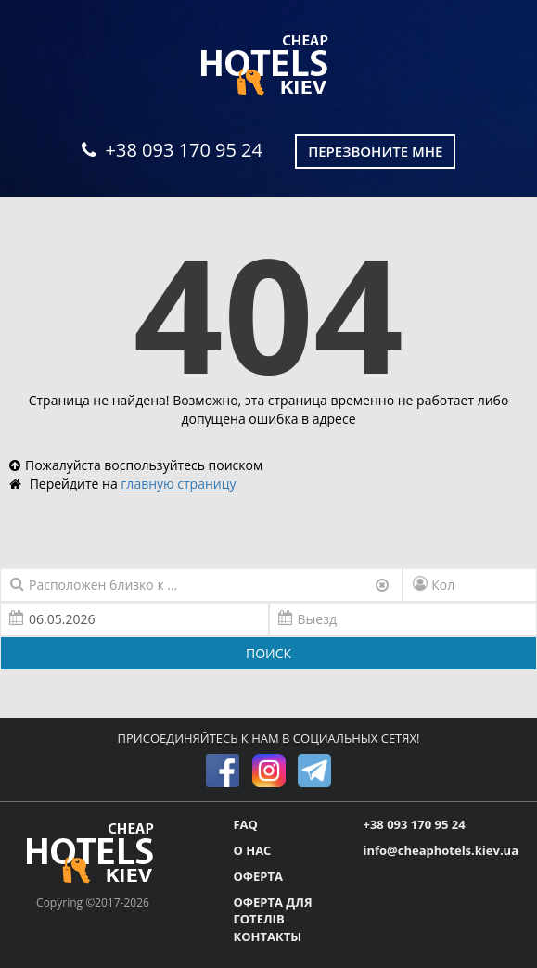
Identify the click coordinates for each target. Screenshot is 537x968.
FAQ (245, 824)
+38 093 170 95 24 (172, 149)
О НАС (252, 850)
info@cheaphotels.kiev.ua (440, 850)
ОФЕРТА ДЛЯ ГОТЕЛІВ (272, 911)
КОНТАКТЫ (267, 936)
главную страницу (178, 483)
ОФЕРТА (257, 876)
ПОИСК (268, 653)
